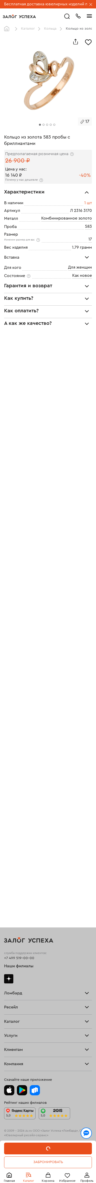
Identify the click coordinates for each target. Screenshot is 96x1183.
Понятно (48, 1171)
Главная (8, 28)
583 (88, 226)
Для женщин (80, 267)
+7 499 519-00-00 (19, 958)
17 (90, 239)
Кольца (50, 28)
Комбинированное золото (66, 218)
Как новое (82, 275)
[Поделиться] (75, 42)
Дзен (8, 978)
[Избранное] (88, 42)
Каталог (28, 28)
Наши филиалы (19, 966)
